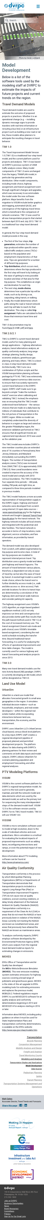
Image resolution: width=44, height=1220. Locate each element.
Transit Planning (34, 1080)
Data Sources (36, 1069)
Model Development (34, 1066)
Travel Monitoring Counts (30, 1055)
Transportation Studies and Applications (26, 1063)
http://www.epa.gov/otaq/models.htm (19, 1030)
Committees (9, 1211)
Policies (7, 1214)
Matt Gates (7, 1099)
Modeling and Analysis (31, 1059)
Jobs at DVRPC (10, 1201)
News (6, 1206)
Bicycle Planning (34, 1041)
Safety (39, 1076)
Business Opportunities (13, 1203)
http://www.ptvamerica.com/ (15, 862)
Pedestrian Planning (32, 1072)
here (10, 328)
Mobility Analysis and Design (29, 1048)
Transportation (34, 1037)
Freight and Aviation (33, 1051)
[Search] (23, 20)
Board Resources (11, 1209)
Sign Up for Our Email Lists (15, 1216)
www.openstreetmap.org (14, 512)
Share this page (9, 1105)
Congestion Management (30, 1044)
